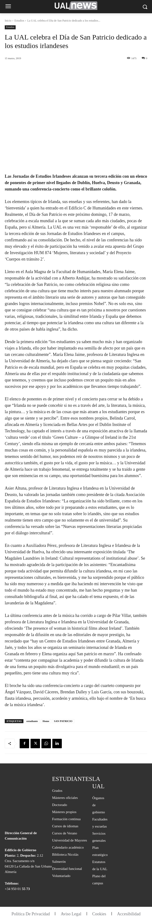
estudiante (32, 721)
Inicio (8, 20)
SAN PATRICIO (63, 721)
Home (46, 721)
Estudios (19, 20)
